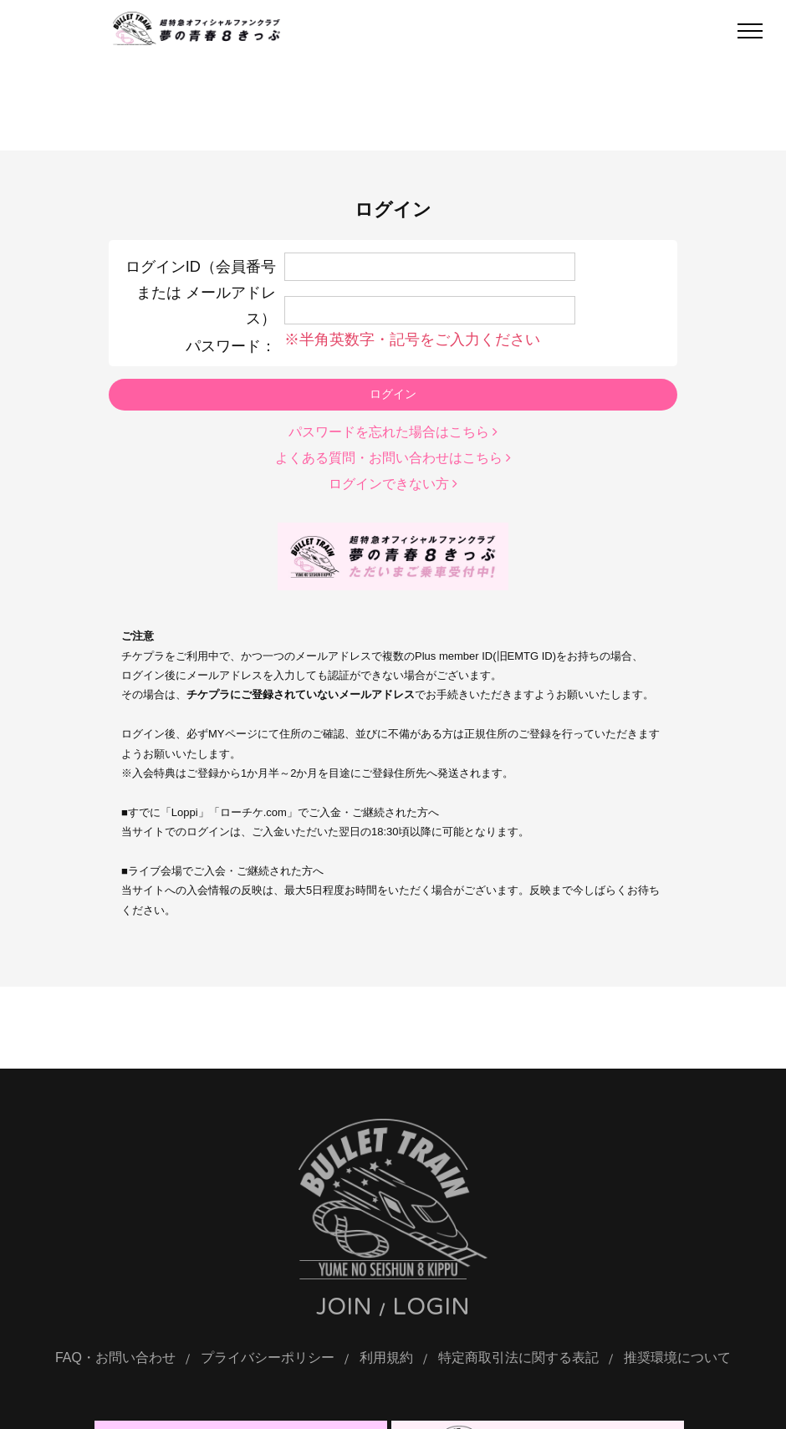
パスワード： (231, 344)
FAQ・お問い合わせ (115, 1358)
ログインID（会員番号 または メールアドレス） (200, 292)
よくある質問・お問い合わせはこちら (392, 456)
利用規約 (386, 1358)
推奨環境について (677, 1358)
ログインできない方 (392, 482)
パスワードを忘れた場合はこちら (392, 431)
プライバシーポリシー (267, 1358)
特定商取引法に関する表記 (518, 1358)
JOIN (344, 1308)
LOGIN (431, 1308)
